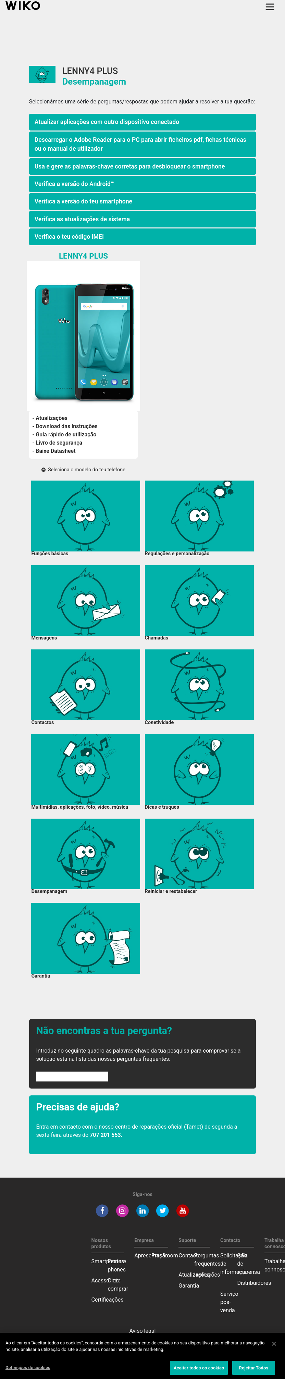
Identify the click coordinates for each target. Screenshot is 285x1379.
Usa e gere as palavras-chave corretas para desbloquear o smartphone (130, 166)
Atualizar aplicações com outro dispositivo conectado (107, 122)
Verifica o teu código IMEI (69, 236)
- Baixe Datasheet (54, 451)
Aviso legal (142, 1331)
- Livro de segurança (58, 442)
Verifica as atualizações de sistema (82, 219)
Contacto (189, 1255)
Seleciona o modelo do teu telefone (83, 470)
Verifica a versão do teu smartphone (83, 201)
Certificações (107, 1299)
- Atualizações (50, 418)
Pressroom (164, 1255)
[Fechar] (274, 1346)
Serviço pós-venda (229, 1302)
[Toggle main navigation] (270, 7)
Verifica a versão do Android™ (74, 184)
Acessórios (105, 1280)
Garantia (188, 1285)
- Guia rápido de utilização (65, 434)
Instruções (207, 1274)
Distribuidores (254, 1283)
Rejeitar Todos (253, 1370)
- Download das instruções (65, 426)
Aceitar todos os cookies (199, 1370)
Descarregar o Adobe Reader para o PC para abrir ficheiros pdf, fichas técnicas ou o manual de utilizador (140, 144)
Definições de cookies (27, 1369)
